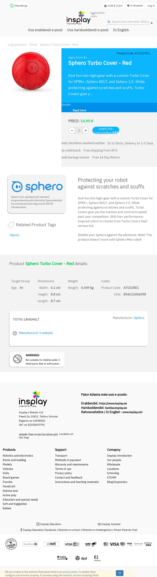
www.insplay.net (132, 412)
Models (7, 464)
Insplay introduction (119, 455)
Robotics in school (69, 529)
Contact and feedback (68, 477)
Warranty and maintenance (72, 464)
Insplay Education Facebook (39, 529)
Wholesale (113, 464)
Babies (7, 508)
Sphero (139, 318)
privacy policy (70, 571)
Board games (11, 477)
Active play (9, 495)
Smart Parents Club (125, 529)
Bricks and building (14, 460)
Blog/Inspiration (117, 482)
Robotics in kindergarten (97, 529)
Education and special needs (20, 499)
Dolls (6, 473)
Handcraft (9, 486)
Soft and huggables (15, 504)
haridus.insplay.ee (116, 408)
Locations (113, 469)
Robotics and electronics (18, 455)
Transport (61, 455)
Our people (114, 460)
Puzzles (7, 482)
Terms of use (63, 469)
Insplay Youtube (111, 524)
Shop (33, 44)
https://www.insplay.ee (113, 403)
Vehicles (8, 469)
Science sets (11, 490)
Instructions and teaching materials (77, 482)
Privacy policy (63, 473)
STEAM (111, 477)
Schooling (113, 473)
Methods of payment (68, 460)
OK (119, 573)
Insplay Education (50, 524)
